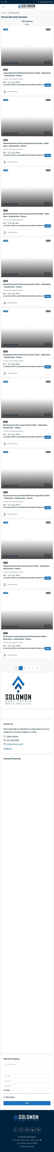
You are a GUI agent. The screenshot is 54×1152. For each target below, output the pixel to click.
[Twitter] (21, 1129)
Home (4, 13)
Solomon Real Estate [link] (12, 91)
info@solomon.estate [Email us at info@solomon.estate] (14, 744)
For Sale (5, 69)
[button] (27, 1097)
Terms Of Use (25, 1140)
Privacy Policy (16, 1140)
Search (27, 1103)
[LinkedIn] (32, 1129)
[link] (27, 46)
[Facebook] (15, 1129)
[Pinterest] (38, 1129)
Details (48, 85)
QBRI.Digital (30, 1146)
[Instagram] (27, 1129)
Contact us (8, 749)
